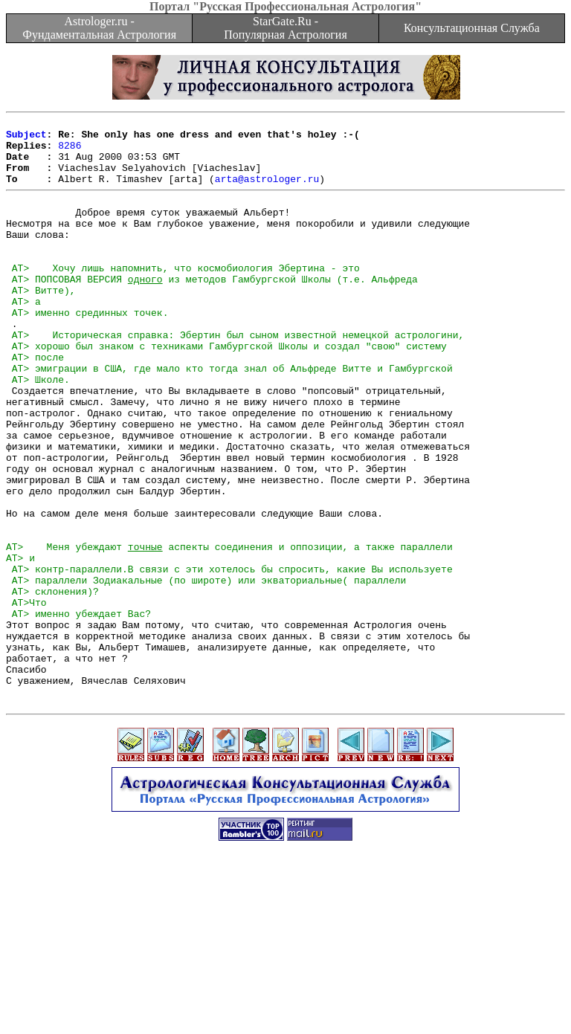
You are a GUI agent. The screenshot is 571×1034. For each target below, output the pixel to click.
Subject (26, 138)
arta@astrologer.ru (267, 191)
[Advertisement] (285, 1000)
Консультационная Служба (472, 28)
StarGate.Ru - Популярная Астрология (285, 28)
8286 (69, 151)
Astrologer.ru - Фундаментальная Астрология (99, 28)
